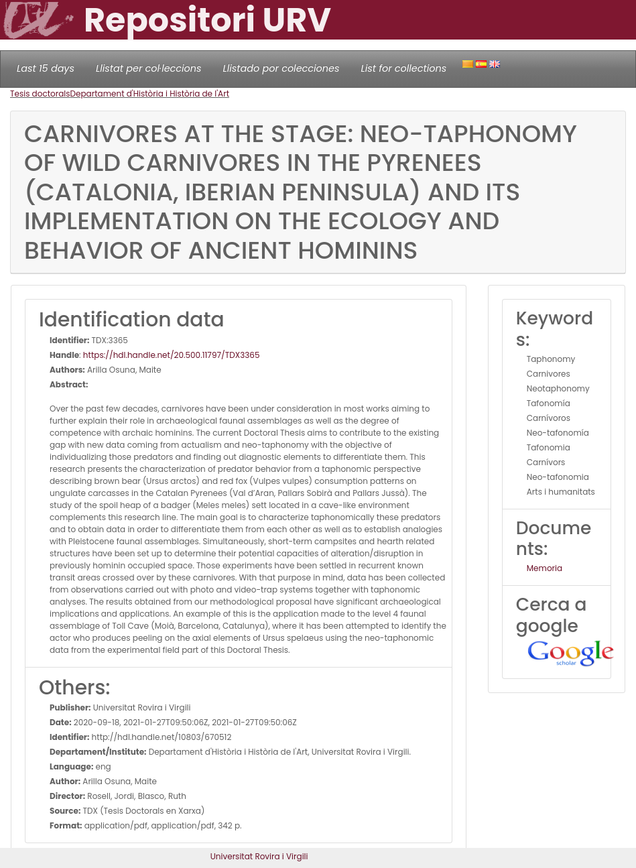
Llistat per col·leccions (149, 68)
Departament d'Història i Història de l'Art (150, 93)
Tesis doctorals (40, 93)
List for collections (403, 68)
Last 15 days (45, 68)
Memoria (544, 568)
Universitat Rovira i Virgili (259, 856)
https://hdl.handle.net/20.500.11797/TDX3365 (171, 355)
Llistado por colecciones (281, 68)
